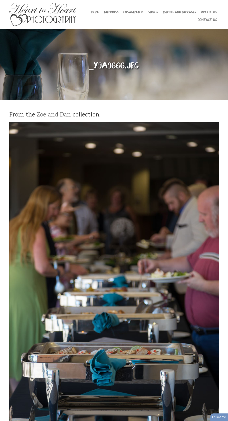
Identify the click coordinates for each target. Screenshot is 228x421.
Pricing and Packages (179, 12)
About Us (209, 12)
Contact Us (207, 19)
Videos (153, 12)
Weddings (111, 12)
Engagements (133, 12)
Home (95, 12)
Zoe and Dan (54, 115)
